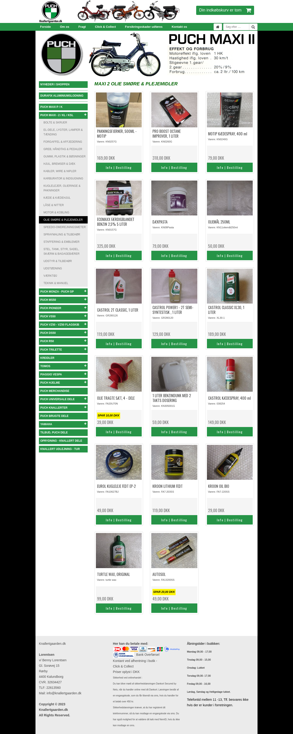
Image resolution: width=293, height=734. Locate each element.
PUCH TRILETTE (63, 349)
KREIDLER (47, 358)
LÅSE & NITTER (53, 205)
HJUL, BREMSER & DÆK (59, 163)
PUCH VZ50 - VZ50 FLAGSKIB (63, 324)
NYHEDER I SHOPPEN (54, 84)
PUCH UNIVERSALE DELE (63, 399)
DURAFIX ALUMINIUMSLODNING (61, 95)
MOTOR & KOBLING (56, 212)
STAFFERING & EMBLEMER (61, 241)
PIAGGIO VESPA (63, 374)
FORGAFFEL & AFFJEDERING (62, 141)
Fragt (82, 26)
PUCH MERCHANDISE (54, 391)
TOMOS (63, 366)
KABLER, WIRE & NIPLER (59, 171)
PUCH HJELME (63, 382)
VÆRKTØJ (50, 275)
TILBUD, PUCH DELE (54, 432)
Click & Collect (105, 26)
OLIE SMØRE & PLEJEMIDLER (63, 219)
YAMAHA (63, 424)
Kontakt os (179, 26)
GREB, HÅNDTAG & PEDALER (62, 149)
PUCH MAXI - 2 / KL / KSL (63, 115)
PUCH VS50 (63, 316)
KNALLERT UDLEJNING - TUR (60, 449)
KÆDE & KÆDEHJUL (57, 197)
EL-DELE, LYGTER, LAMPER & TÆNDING (63, 132)
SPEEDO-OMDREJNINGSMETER (64, 227)
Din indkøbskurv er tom (225, 10)
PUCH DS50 (63, 333)
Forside (45, 26)
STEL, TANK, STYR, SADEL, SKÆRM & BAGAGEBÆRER (61, 251)
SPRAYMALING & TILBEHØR (61, 234)
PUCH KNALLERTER (63, 407)
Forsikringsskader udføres (144, 26)
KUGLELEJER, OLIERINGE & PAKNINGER (61, 188)
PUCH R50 (63, 341)
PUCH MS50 (63, 299)
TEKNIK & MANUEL (55, 283)
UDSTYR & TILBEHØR (57, 261)
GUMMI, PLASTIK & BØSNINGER (64, 156)
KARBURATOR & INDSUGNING (63, 178)
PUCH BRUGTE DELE (54, 416)
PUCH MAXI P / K (51, 107)
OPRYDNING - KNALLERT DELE (61, 440)
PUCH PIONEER (63, 308)
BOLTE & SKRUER (55, 122)
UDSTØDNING (52, 268)
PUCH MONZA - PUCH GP (63, 291)
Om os (64, 26)
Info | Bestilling (119, 167)
